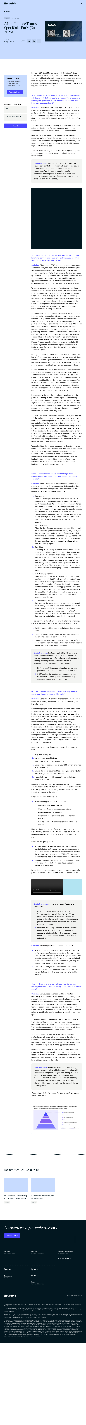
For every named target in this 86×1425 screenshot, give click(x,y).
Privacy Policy (36, 1348)
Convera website (35, 1418)
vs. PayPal (35, 1333)
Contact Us (35, 1366)
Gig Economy (63, 1258)
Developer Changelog (12, 1342)
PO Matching (36, 1261)
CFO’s (60, 1287)
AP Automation (9, 1255)
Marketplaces (63, 1255)
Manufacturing (63, 1270)
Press (33, 1313)
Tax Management (37, 1288)
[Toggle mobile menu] (81, 3)
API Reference (9, 1339)
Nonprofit (61, 1273)
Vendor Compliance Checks (41, 1291)
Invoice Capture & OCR (39, 1255)
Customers (8, 1316)
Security (7, 1267)
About (33, 1307)
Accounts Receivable (39, 1294)
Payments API (36, 1282)
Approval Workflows (38, 1258)
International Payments (39, 1276)
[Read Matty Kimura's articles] (9, 41)
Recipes (7, 1336)
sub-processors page (30, 1405)
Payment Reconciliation (40, 1264)
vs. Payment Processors (40, 1336)
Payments (7, 1258)
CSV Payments (36, 1279)
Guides (6, 1333)
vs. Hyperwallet (37, 1330)
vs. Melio (34, 1327)
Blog (6, 1310)
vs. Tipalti (34, 1324)
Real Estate (62, 1264)
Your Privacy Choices (39, 1357)
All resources (9, 1307)
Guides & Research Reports (14, 1313)
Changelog (8, 1322)
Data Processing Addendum (41, 1351)
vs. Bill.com (35, 1321)
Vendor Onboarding (38, 1285)
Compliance (35, 1270)
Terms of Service (37, 1345)
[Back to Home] (10, 3)
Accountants (62, 1284)
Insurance (61, 1261)
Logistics (61, 1267)
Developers (62, 1290)
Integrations (8, 1264)
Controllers (62, 1281)
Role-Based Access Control (41, 1267)
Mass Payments (37, 1273)
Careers (34, 1310)
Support (7, 1325)
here (53, 1405)
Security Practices (38, 1363)
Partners (7, 1319)
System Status (36, 1360)
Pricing (6, 1270)
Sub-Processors (37, 1354)
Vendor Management (12, 1261)
